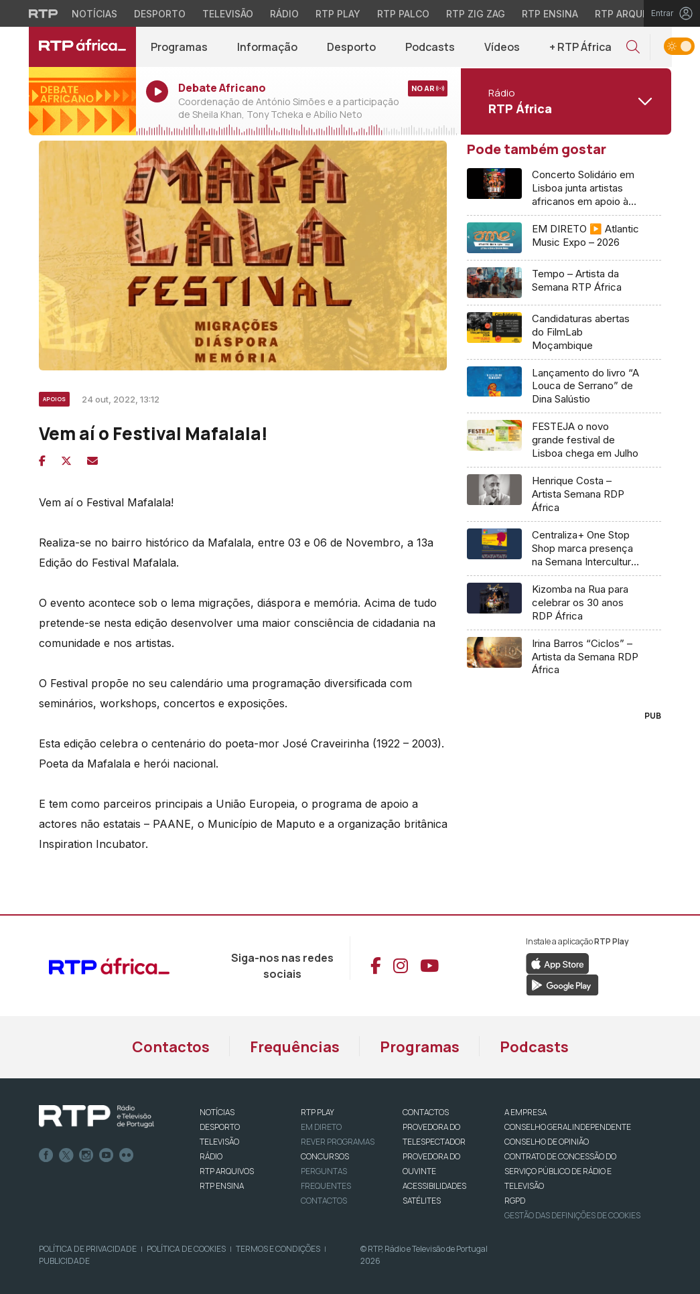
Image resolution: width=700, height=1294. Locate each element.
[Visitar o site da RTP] (43, 13)
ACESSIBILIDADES (434, 1186)
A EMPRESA (525, 1112)
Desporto (351, 47)
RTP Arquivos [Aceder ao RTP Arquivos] (629, 13)
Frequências (295, 1047)
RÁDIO (211, 1156)
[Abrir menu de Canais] (565, 101)
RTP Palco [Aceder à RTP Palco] (403, 13)
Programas (179, 47)
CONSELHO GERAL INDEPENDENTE (567, 1127)
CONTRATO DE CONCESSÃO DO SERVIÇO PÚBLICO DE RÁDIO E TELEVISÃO (560, 1171)
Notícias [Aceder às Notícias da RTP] (94, 13)
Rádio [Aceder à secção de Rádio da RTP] (284, 13)
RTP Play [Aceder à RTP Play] (338, 13)
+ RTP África (580, 47)
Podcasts (430, 47)
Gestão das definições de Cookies (572, 1215)
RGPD (514, 1200)
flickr (126, 1155)
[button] (633, 47)
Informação (267, 47)
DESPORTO (220, 1127)
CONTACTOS (426, 1112)
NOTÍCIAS (217, 1112)
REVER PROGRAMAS (337, 1141)
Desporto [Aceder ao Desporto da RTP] (160, 13)
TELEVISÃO (219, 1141)
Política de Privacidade (88, 1248)
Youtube (106, 1155)
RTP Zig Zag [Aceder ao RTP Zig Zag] (475, 13)
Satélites (422, 1200)
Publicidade (64, 1261)
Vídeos (502, 47)
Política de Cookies (186, 1248)
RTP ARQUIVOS (227, 1171)
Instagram (86, 1155)
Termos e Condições (278, 1248)
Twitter (66, 1155)
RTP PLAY (317, 1112)
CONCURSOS (325, 1156)
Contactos (171, 1047)
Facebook (46, 1155)
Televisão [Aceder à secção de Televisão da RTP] (227, 13)
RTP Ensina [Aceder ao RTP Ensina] (550, 13)
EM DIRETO (321, 1127)
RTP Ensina (222, 1186)
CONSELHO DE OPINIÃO (546, 1141)
